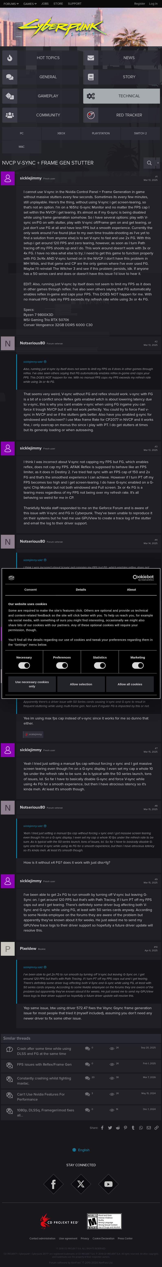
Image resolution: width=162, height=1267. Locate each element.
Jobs (45, 3)
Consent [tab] (30, 589)
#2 (149, 353)
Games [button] (28, 4)
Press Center (125, 1238)
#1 (149, 178)
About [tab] (131, 589)
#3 (149, 458)
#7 (149, 760)
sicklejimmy (32, 178)
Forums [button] (10, 4)
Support (75, 3)
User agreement (68, 1238)
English (81, 1150)
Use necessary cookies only (32, 684)
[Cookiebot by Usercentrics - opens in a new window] (136, 578)
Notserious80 (33, 353)
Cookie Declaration (103, 1238)
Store (58, 3)
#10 (149, 959)
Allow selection (81, 684)
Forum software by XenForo (81, 1262)
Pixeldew (29, 958)
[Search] (149, 163)
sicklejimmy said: (34, 372)
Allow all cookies (130, 684)
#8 (149, 818)
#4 (149, 552)
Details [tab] (81, 589)
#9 (149, 891)
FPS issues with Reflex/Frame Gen (45, 1075)
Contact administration (42, 1238)
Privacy (85, 1238)
